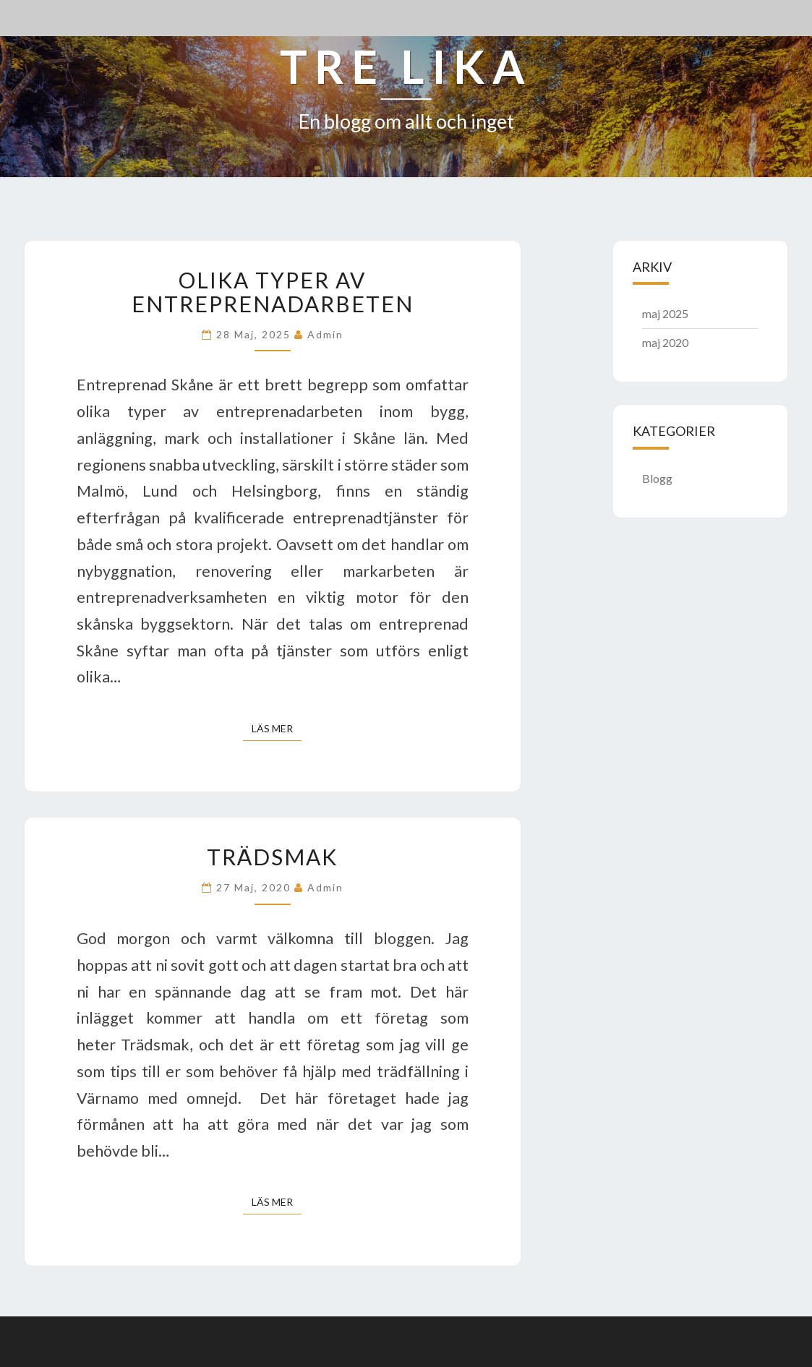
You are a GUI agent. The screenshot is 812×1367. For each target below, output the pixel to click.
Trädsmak (272, 857)
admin (325, 334)
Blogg (657, 478)
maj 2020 (665, 342)
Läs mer (277, 727)
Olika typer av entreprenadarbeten (273, 292)
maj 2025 (665, 313)
